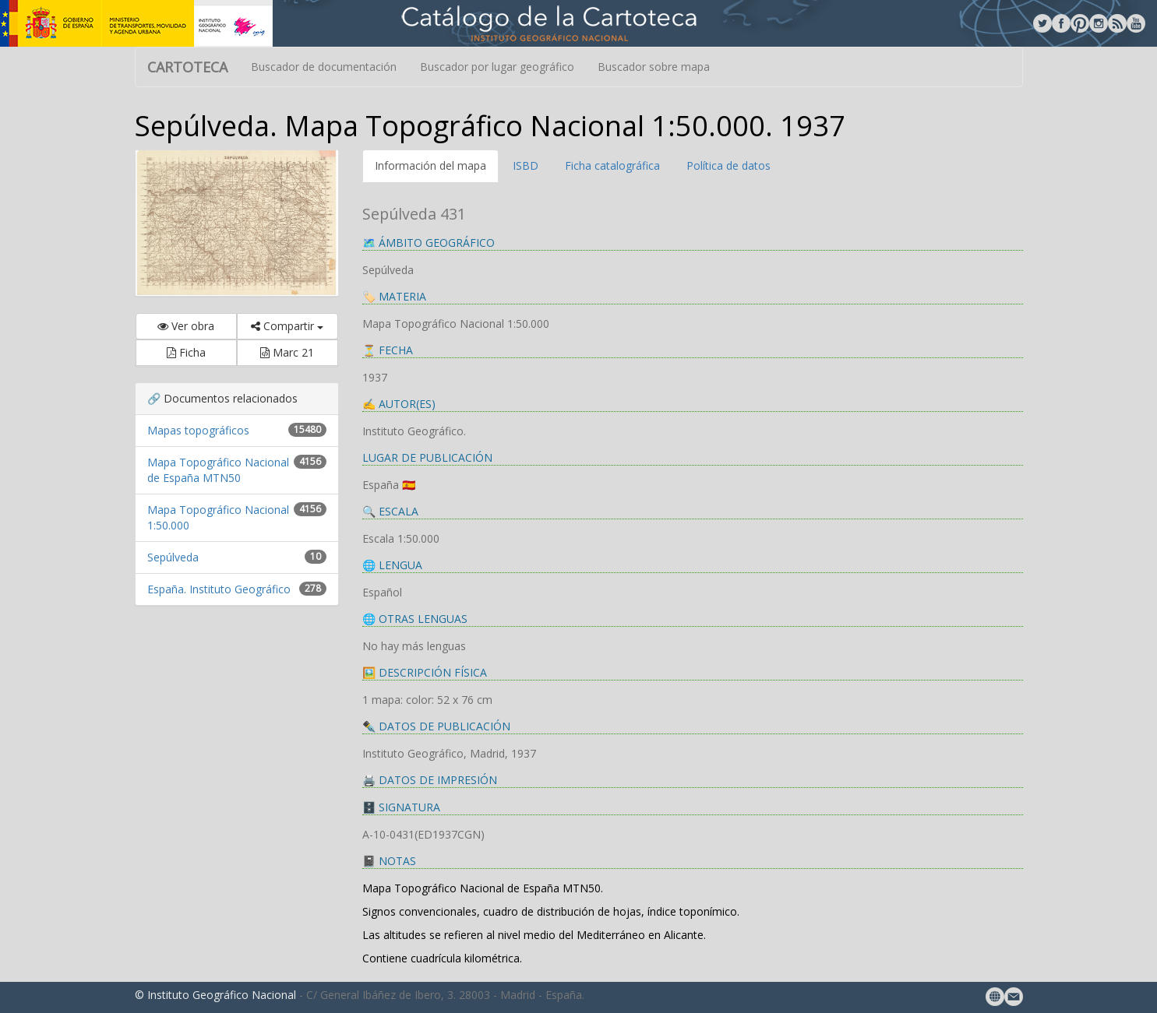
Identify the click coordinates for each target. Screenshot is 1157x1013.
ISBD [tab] (525, 165)
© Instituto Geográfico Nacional (215, 994)
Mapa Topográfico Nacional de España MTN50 (218, 470)
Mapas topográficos (198, 430)
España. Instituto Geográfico (219, 589)
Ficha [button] (186, 352)
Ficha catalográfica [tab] (612, 165)
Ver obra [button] (185, 325)
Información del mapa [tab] (430, 165)
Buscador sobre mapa (654, 66)
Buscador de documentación (324, 66)
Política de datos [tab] (728, 165)
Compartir (287, 325)
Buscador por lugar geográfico (497, 66)
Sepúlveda (173, 557)
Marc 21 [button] (287, 352)
